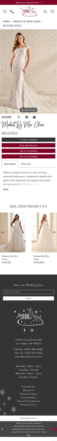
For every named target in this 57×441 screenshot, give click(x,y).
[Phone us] (12, 11)
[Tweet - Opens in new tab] (18, 117)
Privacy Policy (28, 408)
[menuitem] (5, 11)
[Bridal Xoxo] (28, 12)
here (28, 439)
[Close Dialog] (2, 433)
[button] (5, 11)
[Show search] (45, 11)
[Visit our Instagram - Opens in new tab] (32, 334)
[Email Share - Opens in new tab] (34, 117)
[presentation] (13, 235)
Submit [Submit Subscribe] (29, 302)
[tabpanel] (28, 72)
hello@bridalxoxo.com (28, 360)
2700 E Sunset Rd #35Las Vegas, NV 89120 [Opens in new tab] (28, 346)
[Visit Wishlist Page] (52, 11)
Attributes (26, 166)
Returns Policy (28, 398)
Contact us (28, 390)
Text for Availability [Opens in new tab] (28, 159)
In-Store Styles (12, 26)
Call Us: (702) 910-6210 (28, 353)
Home (6, 22)
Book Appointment (28, 146)
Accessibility (28, 401)
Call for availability (28, 153)
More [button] (6, 192)
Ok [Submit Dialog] (54, 433)
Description (10, 166)
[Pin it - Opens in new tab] (26, 117)
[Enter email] (28, 295)
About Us (28, 394)
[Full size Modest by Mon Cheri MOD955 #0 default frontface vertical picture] (28, 72)
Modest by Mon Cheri (26, 22)
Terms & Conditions (28, 405)
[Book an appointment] (28, 2)
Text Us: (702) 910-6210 (28, 357)
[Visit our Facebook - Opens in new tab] (24, 334)
